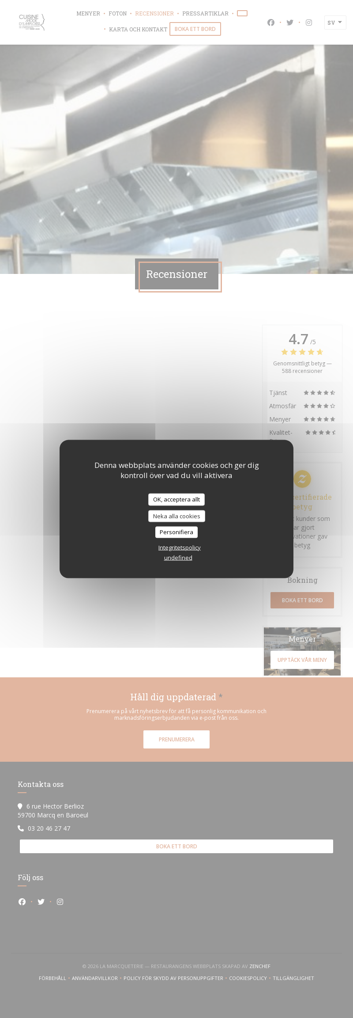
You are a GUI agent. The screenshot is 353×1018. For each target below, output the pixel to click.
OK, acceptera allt (176, 499)
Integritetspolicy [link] (179, 547)
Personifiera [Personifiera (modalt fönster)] (176, 532)
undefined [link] (178, 557)
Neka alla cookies (176, 516)
